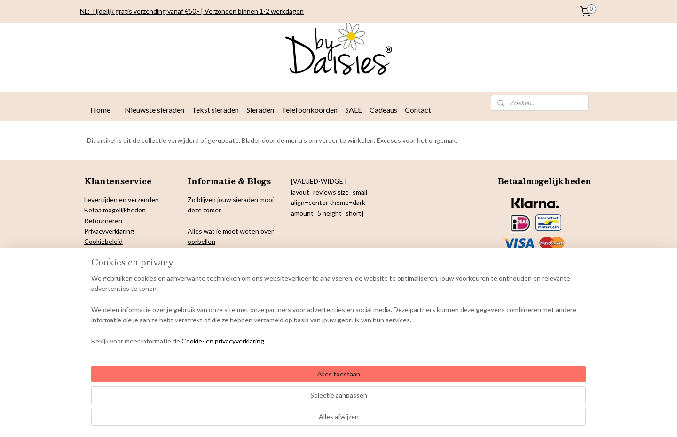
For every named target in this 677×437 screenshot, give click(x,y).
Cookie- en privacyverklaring (211, 420)
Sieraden (260, 109)
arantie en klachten (117, 262)
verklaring (119, 231)
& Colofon (129, 252)
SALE (353, 109)
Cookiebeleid (103, 241)
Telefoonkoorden (310, 109)
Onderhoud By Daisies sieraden (130, 284)
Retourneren (103, 221)
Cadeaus (383, 109)
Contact (418, 109)
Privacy (94, 231)
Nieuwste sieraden (154, 109)
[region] (276, 389)
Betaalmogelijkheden (115, 210)
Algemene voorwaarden (119, 273)
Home (100, 109)
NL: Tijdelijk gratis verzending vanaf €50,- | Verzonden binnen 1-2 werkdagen (192, 11)
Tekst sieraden (215, 109)
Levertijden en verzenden (121, 199)
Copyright (99, 252)
